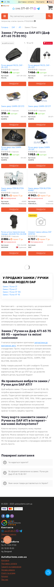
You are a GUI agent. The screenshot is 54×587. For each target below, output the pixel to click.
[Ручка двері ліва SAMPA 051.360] (13, 137)
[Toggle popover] (48, 572)
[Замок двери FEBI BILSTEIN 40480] (40, 178)
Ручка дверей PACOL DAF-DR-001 (39, 66)
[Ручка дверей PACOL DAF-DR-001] (40, 55)
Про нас (4, 580)
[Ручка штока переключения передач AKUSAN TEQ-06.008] (13, 222)
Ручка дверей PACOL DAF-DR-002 (12, 66)
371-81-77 (22, 8)
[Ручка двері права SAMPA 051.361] (40, 137)
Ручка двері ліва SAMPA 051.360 (11, 148)
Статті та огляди (8, 573)
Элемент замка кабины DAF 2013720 (40, 233)
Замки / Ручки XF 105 (12, 292)
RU (8, 2)
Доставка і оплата (26, 2)
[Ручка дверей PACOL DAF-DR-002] (13, 55)
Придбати (13, 84)
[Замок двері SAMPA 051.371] (40, 96)
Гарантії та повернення (11, 567)
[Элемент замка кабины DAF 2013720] (41, 222)
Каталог (4, 576)
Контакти (40, 2)
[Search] (49, 16)
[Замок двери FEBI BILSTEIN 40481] (13, 178)
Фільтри (48, 43)
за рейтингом (7, 43)
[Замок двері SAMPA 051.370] (13, 96)
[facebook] (3, 516)
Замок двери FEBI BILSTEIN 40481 (12, 189)
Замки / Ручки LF (10, 289)
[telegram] (8, 516)
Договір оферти (8, 570)
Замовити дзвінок (8, 534)
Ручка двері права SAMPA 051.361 (39, 148)
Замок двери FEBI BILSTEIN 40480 (39, 189)
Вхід (49, 2)
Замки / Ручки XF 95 (11, 295)
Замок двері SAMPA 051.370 (12, 106)
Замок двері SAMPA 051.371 (39, 106)
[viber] (12, 516)
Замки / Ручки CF (10, 287)
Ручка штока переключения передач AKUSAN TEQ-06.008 (13, 233)
